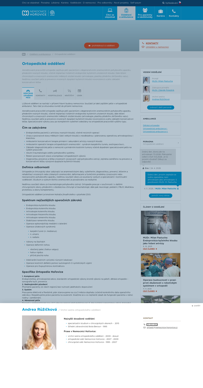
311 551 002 (152, 325)
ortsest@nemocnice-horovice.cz (162, 328)
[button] (196, 305)
